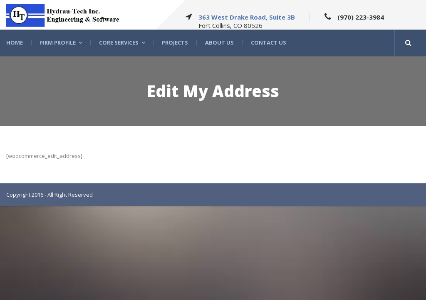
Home (14, 42)
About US (219, 42)
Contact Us (268, 42)
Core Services (119, 42)
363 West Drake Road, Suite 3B (246, 17)
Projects (175, 42)
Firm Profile (58, 42)
